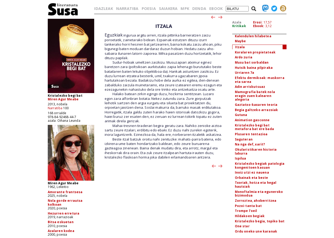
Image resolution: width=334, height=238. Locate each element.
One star (242, 226)
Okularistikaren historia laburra (256, 151)
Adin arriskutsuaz (250, 86)
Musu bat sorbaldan (252, 62)
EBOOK (216, 8)
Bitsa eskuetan (61, 222)
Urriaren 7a (244, 72)
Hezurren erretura (64, 213)
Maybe (240, 41)
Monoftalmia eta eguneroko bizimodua (259, 194)
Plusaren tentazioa (251, 134)
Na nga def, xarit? (250, 144)
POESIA (149, 8)
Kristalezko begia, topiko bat (260, 221)
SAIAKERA (168, 8)
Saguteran (244, 139)
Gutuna (241, 115)
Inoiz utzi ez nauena (252, 172)
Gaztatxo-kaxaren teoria (256, 104)
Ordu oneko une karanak (256, 231)
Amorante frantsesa (65, 192)
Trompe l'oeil (246, 211)
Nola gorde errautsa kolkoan (65, 202)
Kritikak (239, 26)
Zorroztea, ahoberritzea (256, 200)
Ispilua (240, 158)
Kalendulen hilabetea (253, 36)
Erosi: (258, 22)
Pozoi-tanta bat (248, 206)
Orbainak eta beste (251, 177)
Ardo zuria (244, 57)
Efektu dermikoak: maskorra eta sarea (259, 80)
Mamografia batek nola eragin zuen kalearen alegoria (255, 96)
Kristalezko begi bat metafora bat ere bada (254, 127)
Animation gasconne (252, 120)
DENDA (199, 8)
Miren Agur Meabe (63, 99)
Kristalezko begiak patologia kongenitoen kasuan (259, 165)
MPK (185, 8)
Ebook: (259, 26)
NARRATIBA (127, 8)
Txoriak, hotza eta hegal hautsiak (256, 184)
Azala (237, 22)
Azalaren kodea (61, 231)
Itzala (240, 47)
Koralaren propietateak (255, 52)
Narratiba (55, 108)
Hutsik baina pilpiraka (254, 67)
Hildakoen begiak (250, 216)
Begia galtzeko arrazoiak (256, 110)
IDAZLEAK (103, 8)
